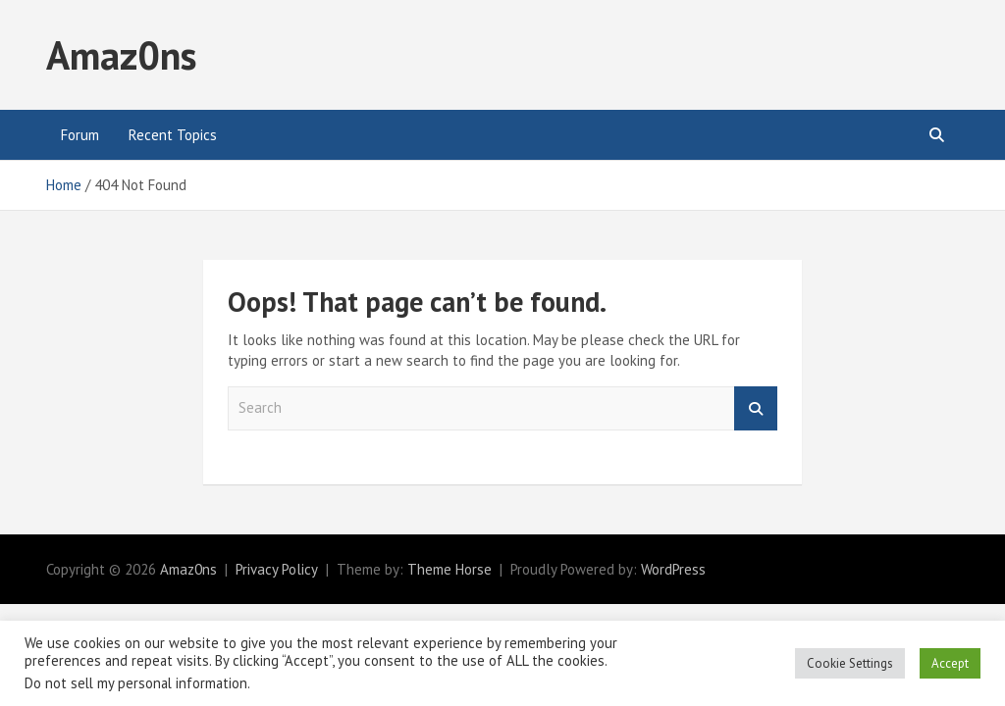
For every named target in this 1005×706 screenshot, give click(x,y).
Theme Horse (449, 569)
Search (755, 408)
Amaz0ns (121, 54)
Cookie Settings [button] (850, 663)
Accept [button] (950, 663)
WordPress (673, 569)
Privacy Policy (277, 569)
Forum (80, 135)
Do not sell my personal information (136, 683)
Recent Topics (173, 135)
